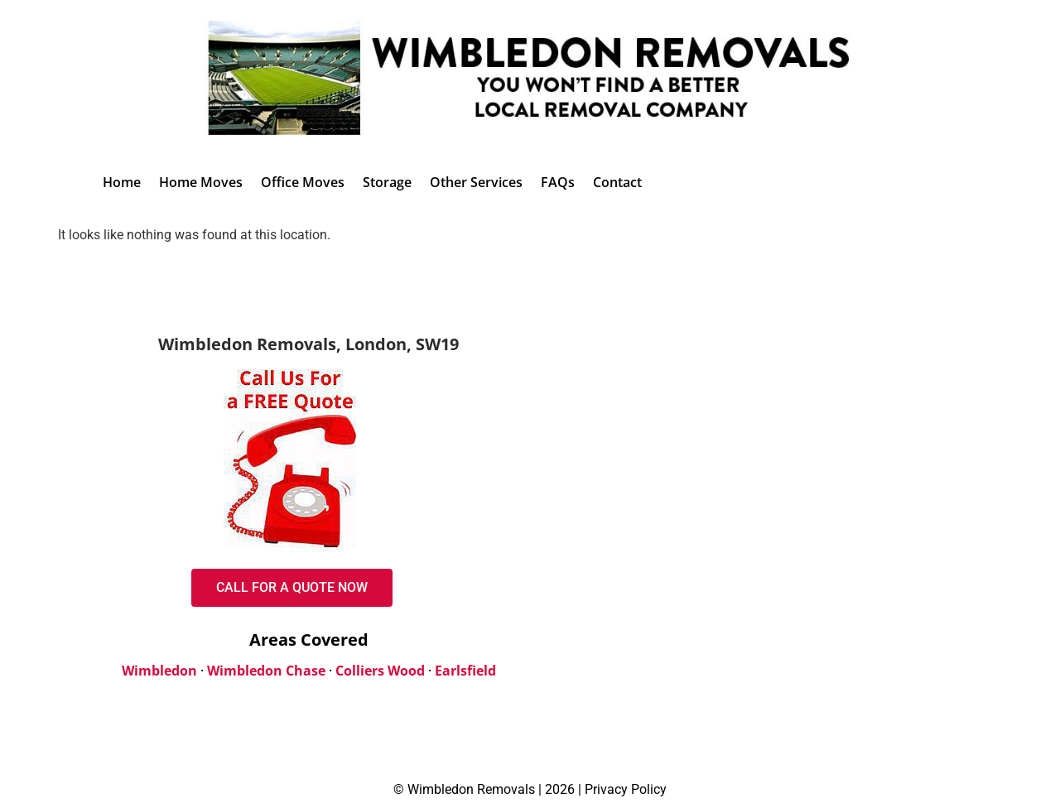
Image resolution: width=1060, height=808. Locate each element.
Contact (617, 182)
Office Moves (302, 182)
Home (122, 182)
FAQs (558, 182)
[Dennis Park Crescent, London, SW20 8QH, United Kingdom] (813, 482)
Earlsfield (465, 670)
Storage (387, 182)
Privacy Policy (626, 789)
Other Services (476, 182)
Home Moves (201, 182)
